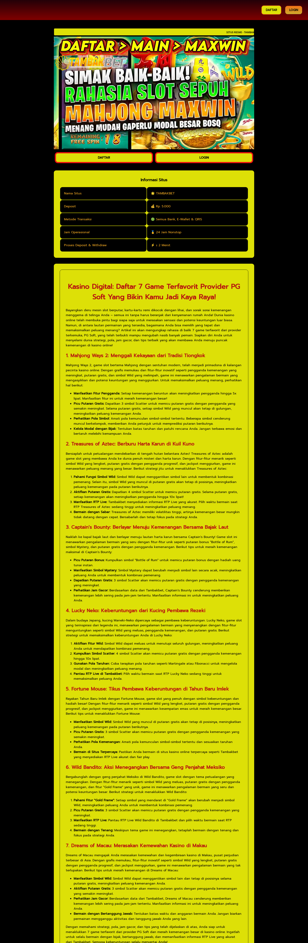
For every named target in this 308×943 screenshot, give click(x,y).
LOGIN (293, 10)
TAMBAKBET (165, 193)
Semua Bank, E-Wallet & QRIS (179, 219)
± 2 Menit (163, 245)
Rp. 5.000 (163, 206)
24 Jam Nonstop (168, 232)
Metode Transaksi (78, 219)
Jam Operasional (77, 232)
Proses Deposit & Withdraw (85, 245)
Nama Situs (73, 193)
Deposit (70, 206)
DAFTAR (271, 10)
